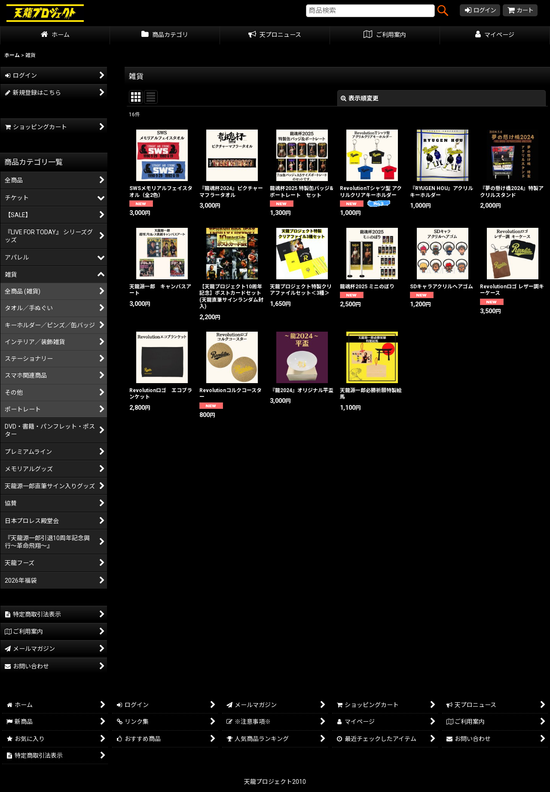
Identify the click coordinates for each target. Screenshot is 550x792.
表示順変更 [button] (360, 98)
